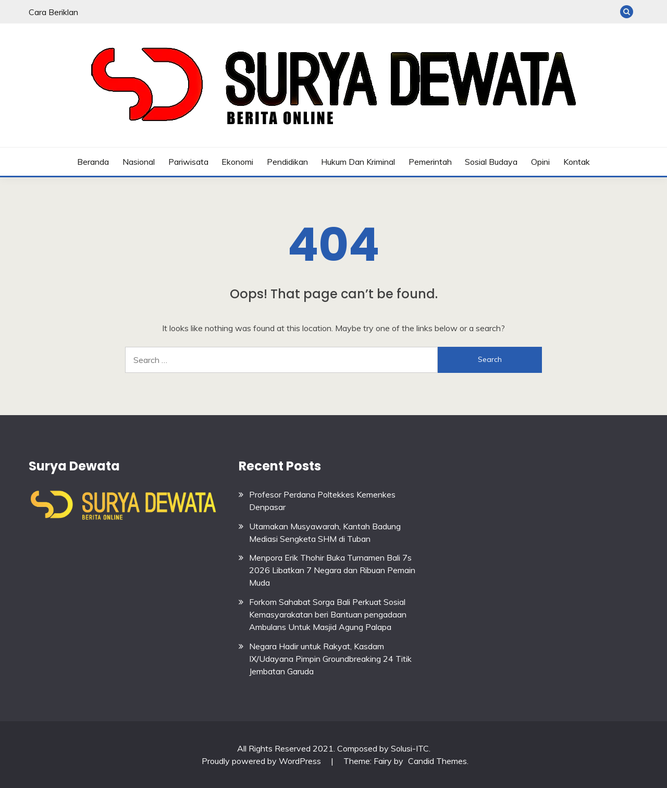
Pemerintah (430, 161)
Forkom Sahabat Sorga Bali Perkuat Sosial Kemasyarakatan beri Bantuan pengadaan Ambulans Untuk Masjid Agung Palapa (327, 614)
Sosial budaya (491, 161)
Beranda (93, 161)
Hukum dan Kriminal (358, 161)
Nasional (138, 161)
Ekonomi (237, 161)
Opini (540, 161)
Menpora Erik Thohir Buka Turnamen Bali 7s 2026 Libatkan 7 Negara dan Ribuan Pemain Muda (332, 570)
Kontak (576, 161)
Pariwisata (188, 161)
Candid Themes (437, 761)
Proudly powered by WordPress (262, 761)
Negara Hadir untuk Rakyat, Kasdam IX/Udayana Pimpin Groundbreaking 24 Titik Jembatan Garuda (330, 658)
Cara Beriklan (53, 12)
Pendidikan (287, 161)
